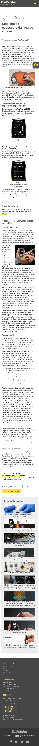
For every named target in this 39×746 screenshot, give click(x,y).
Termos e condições (8, 688)
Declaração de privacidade (11, 686)
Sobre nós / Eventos (8, 673)
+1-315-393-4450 (8, 700)
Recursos (9, 17)
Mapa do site (7, 682)
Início (2, 17)
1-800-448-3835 (7, 698)
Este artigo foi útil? (9, 487)
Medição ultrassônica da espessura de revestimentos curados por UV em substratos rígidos (19, 647)
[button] (35, 3)
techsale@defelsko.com (12, 475)
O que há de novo (8, 675)
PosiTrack (6, 690)
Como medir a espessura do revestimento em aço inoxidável (19, 544)
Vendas (5, 668)
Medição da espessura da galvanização (19, 618)
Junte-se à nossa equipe (10, 684)
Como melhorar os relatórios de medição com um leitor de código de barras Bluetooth (19, 530)
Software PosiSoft (8, 666)
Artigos (16, 17)
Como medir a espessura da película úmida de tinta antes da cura (19, 515)
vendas (4, 213)
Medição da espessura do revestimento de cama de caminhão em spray (19, 559)
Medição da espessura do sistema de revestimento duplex (19, 631)
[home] (11, 3)
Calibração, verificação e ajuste (19, 572)
